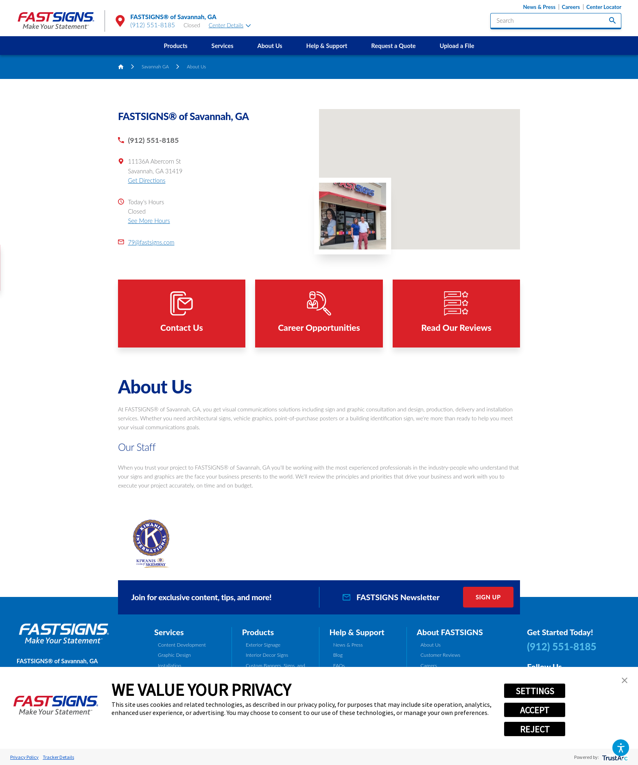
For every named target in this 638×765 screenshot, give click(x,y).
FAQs (339, 665)
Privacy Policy (24, 757)
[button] (620, 747)
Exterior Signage (263, 645)
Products (176, 45)
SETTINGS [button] (535, 691)
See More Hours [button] (149, 220)
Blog (338, 655)
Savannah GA (155, 66)
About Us (269, 45)
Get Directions (146, 180)
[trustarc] (614, 757)
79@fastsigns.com (151, 242)
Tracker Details (58, 757)
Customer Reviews (440, 655)
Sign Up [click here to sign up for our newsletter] (488, 597)
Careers (571, 7)
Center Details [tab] (230, 25)
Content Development (182, 645)
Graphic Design (174, 655)
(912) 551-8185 (152, 24)
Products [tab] (258, 632)
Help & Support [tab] (356, 632)
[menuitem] (175, 45)
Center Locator (603, 7)
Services (223, 45)
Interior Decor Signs (267, 655)
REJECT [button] (535, 729)
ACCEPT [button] (534, 710)
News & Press (539, 7)
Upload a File (456, 45)
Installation (169, 665)
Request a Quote (393, 45)
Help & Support (326, 45)
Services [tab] (169, 632)
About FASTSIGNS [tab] (450, 632)
